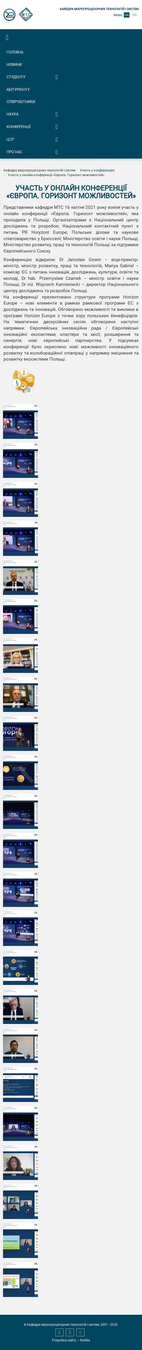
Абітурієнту (18, 89)
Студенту (16, 77)
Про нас (14, 152)
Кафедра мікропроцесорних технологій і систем (39, 170)
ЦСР (10, 139)
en (134, 15)
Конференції (18, 126)
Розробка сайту (64, 1340)
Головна (15, 52)
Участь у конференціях (97, 170)
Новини (14, 64)
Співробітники (21, 101)
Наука (12, 114)
